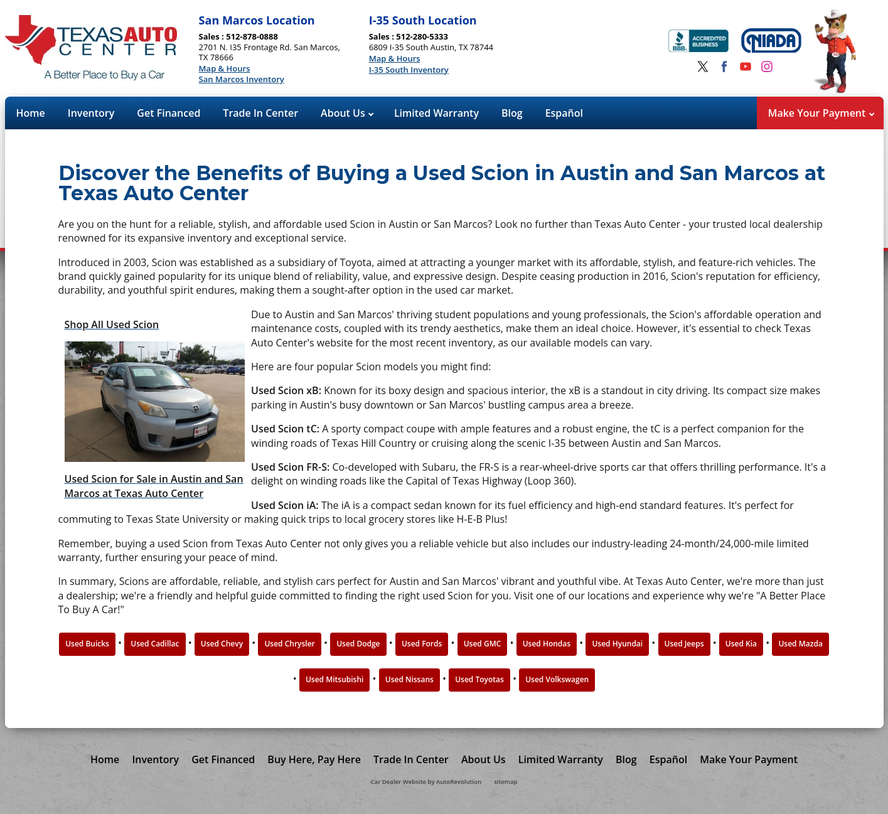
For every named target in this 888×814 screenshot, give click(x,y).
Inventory (91, 113)
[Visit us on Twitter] (702, 66)
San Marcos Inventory (241, 80)
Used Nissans (409, 679)
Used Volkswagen (557, 679)
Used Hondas (547, 643)
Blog (512, 113)
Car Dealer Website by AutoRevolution (426, 782)
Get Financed (168, 113)
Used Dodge (358, 643)
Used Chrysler (289, 643)
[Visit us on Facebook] (724, 66)
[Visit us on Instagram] (766, 66)
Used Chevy (222, 643)
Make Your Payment (821, 113)
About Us (347, 113)
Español (564, 113)
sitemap (505, 782)
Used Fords (422, 643)
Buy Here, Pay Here (314, 759)
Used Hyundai (617, 643)
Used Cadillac (155, 643)
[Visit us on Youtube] (745, 66)
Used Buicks (87, 643)
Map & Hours (224, 69)
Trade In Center (260, 113)
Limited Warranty (436, 113)
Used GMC (482, 643)
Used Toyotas (479, 679)
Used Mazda (800, 643)
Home (30, 113)
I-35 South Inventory (409, 70)
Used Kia (741, 643)
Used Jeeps (684, 643)
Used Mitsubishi (335, 679)
